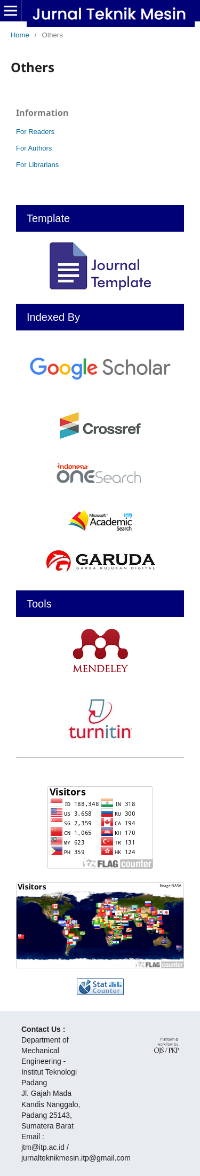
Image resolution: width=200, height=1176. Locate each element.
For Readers (35, 132)
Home (20, 35)
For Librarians (37, 165)
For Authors (34, 148)
